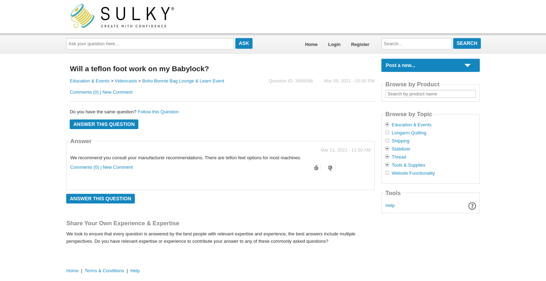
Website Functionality (413, 173)
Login (334, 44)
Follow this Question (158, 111)
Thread (399, 157)
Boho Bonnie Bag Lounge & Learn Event (183, 80)
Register (360, 44)
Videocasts (126, 80)
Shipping (400, 141)
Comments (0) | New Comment (101, 92)
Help (390, 205)
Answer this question (103, 124)
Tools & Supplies (408, 165)
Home (311, 44)
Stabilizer (401, 149)
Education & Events (89, 80)
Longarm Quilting (409, 133)
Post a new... (400, 65)
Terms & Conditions (104, 270)
